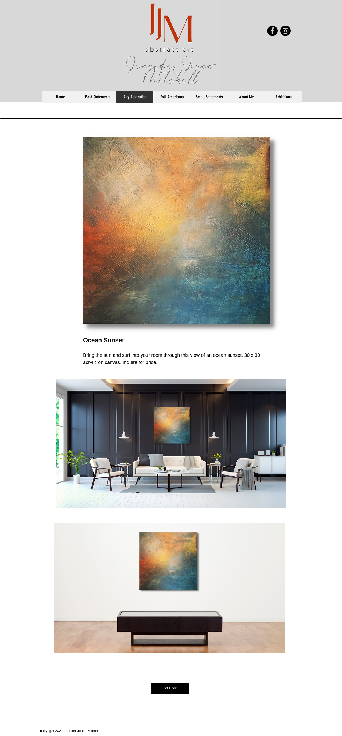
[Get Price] (170, 688)
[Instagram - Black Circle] (285, 31)
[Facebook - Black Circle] (272, 31)
